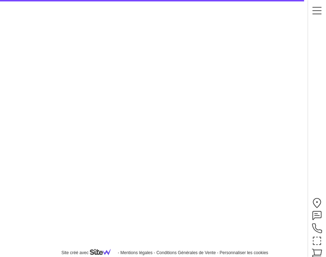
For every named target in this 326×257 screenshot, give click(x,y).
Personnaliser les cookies (243, 252)
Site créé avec (89, 252)
